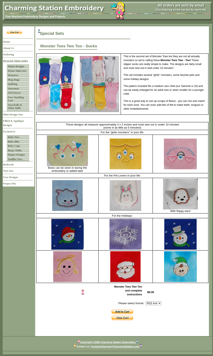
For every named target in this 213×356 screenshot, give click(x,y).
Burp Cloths (15, 150)
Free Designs (10, 177)
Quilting (12, 83)
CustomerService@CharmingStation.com (115, 346)
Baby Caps (14, 145)
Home (6, 41)
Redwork (8, 164)
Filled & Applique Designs (13, 123)
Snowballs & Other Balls (15, 106)
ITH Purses (14, 92)
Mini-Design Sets (13, 114)
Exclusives (9, 131)
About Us (8, 48)
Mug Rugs (13, 79)
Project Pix (9, 183)
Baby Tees (13, 137)
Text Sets (8, 170)
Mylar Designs (16, 66)
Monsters (13, 75)
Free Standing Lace (16, 99)
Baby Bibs (13, 141)
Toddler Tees (15, 159)
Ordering (8, 54)
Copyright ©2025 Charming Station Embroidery (108, 342)
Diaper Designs (16, 154)
